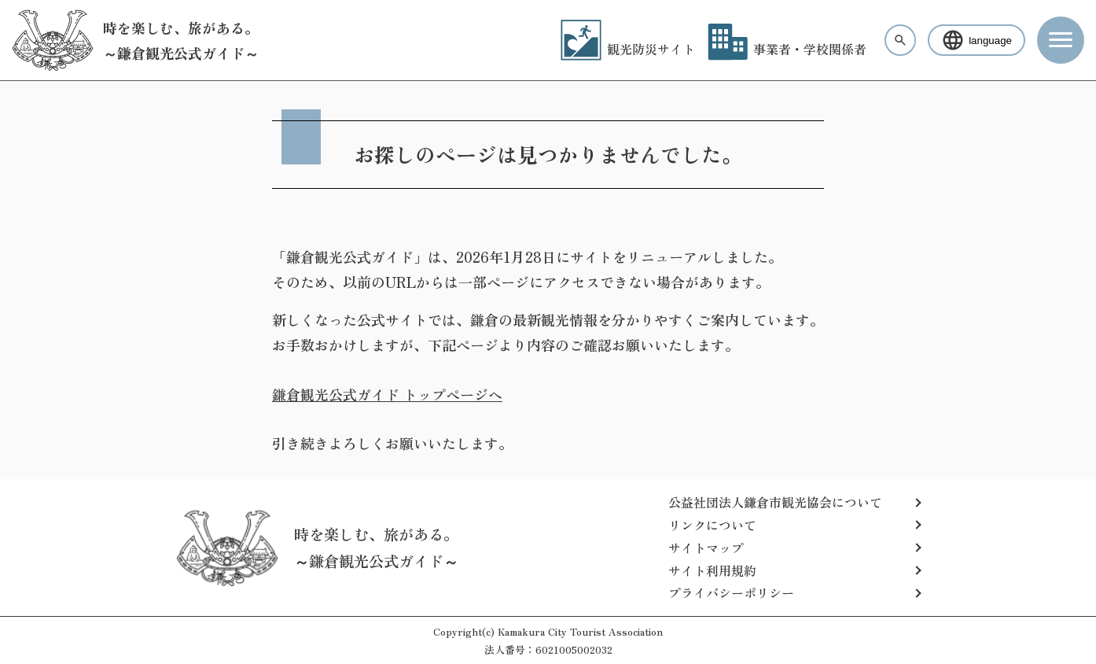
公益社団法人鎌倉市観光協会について (775, 501)
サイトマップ (706, 547)
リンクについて (712, 524)
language (976, 40)
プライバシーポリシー (731, 592)
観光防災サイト (628, 48)
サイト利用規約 (712, 570)
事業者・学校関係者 (787, 48)
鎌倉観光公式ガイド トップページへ (387, 394)
